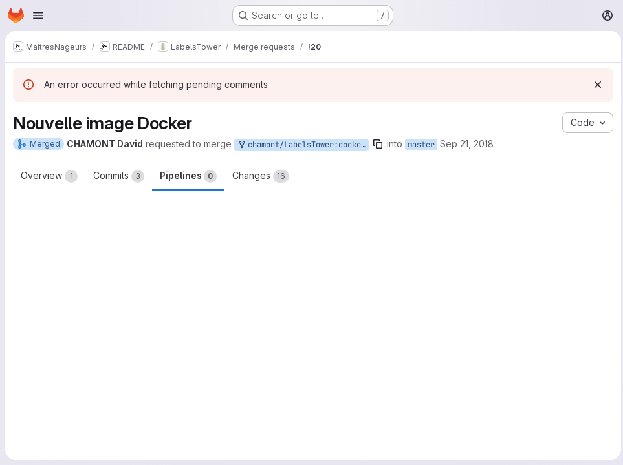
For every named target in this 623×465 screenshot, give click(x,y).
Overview (49, 176)
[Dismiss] (594, 84)
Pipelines (188, 176)
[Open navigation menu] (38, 15)
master (421, 145)
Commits (118, 176)
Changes (260, 176)
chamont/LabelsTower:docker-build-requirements (303, 145)
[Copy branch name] (378, 144)
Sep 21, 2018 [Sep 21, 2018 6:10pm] (467, 143)
